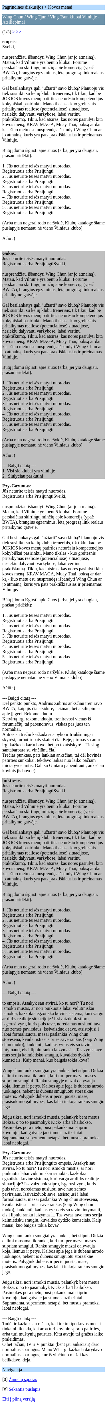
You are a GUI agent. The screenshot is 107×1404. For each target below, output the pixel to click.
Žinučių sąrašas (23, 1379)
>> (18, 31)
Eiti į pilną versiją (18, 1399)
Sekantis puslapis (25, 1389)
